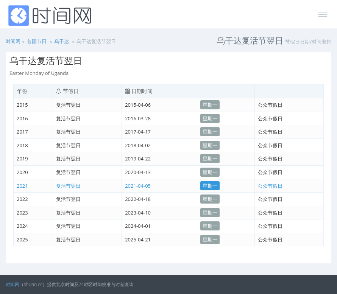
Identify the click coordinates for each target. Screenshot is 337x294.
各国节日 (37, 41)
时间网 (13, 41)
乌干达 (61, 41)
